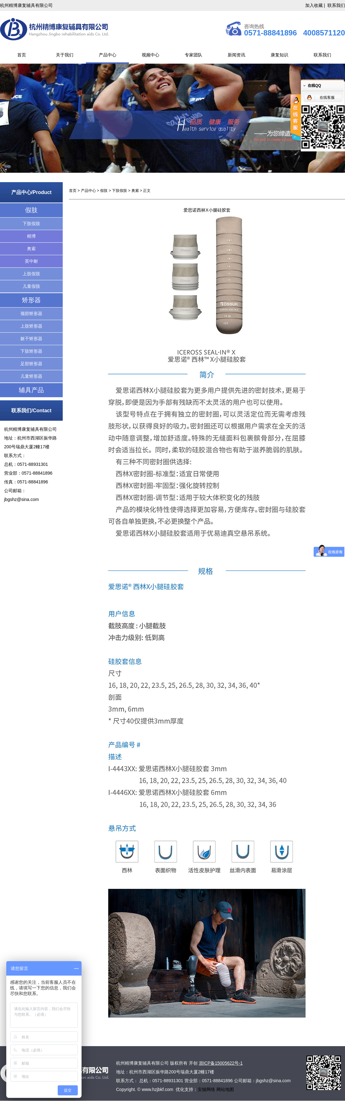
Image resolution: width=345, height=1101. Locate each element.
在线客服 (327, 97)
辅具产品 (31, 390)
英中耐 (31, 261)
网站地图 (225, 1089)
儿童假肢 (31, 286)
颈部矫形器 (31, 313)
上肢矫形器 (31, 326)
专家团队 (193, 54)
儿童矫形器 (31, 376)
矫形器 (31, 300)
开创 (193, 1063)
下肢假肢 (31, 223)
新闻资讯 (236, 54)
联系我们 (336, 5)
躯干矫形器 (31, 338)
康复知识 (279, 54)
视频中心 (150, 54)
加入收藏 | (315, 5)
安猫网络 (207, 1089)
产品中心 (107, 54)
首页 (21, 54)
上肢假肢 (31, 273)
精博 (31, 236)
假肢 (31, 210)
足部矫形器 (31, 363)
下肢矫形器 (31, 351)
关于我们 (64, 54)
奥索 (31, 248)
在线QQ (314, 85)
